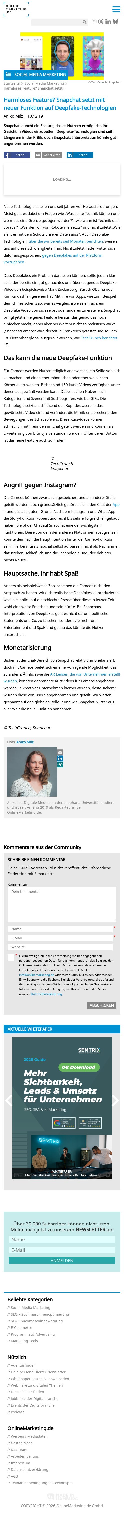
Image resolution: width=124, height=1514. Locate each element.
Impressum (20, 1463)
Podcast (17, 1412)
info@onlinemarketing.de (36, 975)
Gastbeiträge (22, 1443)
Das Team (19, 1450)
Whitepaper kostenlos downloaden (40, 1379)
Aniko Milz (25, 742)
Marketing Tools (24, 1341)
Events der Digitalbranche (33, 1405)
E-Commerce (21, 1328)
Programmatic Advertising (33, 1334)
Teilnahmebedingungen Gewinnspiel (42, 1483)
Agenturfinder (23, 1365)
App (116, 504)
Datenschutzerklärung (46, 994)
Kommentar (17, 884)
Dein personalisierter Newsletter (38, 1372)
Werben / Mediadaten (29, 1436)
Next (113, 1101)
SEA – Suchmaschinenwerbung (37, 1321)
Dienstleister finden (27, 1392)
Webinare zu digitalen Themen (37, 1386)
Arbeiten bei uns (25, 1456)
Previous (11, 1101)
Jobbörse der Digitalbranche (34, 1399)
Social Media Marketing (44, 83)
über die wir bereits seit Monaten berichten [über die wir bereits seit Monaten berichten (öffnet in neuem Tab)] (66, 241)
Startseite (12, 83)
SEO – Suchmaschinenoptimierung (40, 1314)
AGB (14, 1476)
